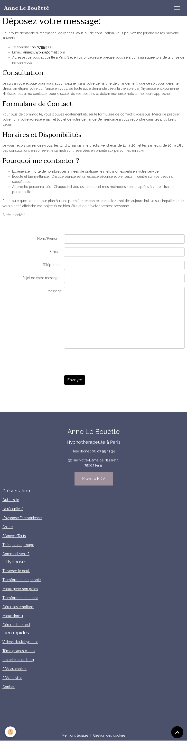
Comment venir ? (15, 554)
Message (54, 291)
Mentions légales (75, 735)
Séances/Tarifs (14, 536)
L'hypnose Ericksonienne (22, 518)
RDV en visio (12, 678)
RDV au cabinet (14, 669)
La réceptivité (12, 509)
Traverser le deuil (16, 571)
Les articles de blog (18, 660)
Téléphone (51, 265)
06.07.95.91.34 (43, 47)
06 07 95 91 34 (103, 451)
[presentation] (101, 362)
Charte (7, 527)
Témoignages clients (18, 651)
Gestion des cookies (109, 735)
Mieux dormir (12, 616)
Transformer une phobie (21, 580)
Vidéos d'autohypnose (20, 642)
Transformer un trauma (20, 598)
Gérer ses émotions (18, 607)
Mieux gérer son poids (20, 589)
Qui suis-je (10, 500)
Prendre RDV (93, 478)
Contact (8, 687)
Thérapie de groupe (18, 545)
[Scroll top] (177, 732)
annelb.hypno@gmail (40, 52)
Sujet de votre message (40, 278)
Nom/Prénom (48, 238)
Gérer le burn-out (16, 625)
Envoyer (74, 380)
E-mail (54, 252)
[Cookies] (10, 731)
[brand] (26, 8)
